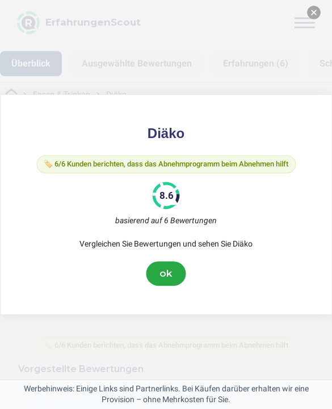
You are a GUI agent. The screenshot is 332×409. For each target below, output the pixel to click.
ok (166, 273)
